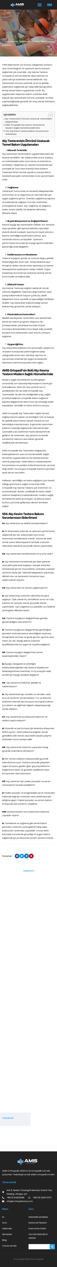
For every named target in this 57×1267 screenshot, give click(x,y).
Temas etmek (9, 1245)
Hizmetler (7, 1234)
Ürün (4, 1222)
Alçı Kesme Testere (38, 72)
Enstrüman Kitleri (37, 1228)
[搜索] (52, 1246)
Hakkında (7, 1228)
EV (3, 41)
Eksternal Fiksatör (37, 1222)
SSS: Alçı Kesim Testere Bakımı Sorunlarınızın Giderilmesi (27, 132)
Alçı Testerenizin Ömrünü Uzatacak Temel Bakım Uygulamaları (28, 120)
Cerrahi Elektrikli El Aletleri (38, 1236)
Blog (4, 1240)
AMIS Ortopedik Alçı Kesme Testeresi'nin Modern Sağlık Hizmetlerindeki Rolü (25, 126)
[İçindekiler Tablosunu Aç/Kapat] (49, 115)
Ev (3, 1216)
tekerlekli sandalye (38, 1216)
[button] (39, 4)
